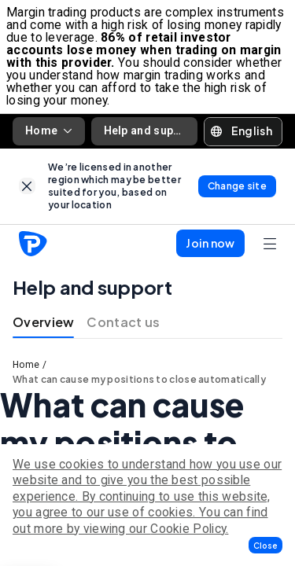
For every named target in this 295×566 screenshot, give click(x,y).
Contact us (123, 322)
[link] (27, 186)
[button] (265, 545)
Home (48, 130)
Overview (43, 322)
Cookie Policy (188, 528)
